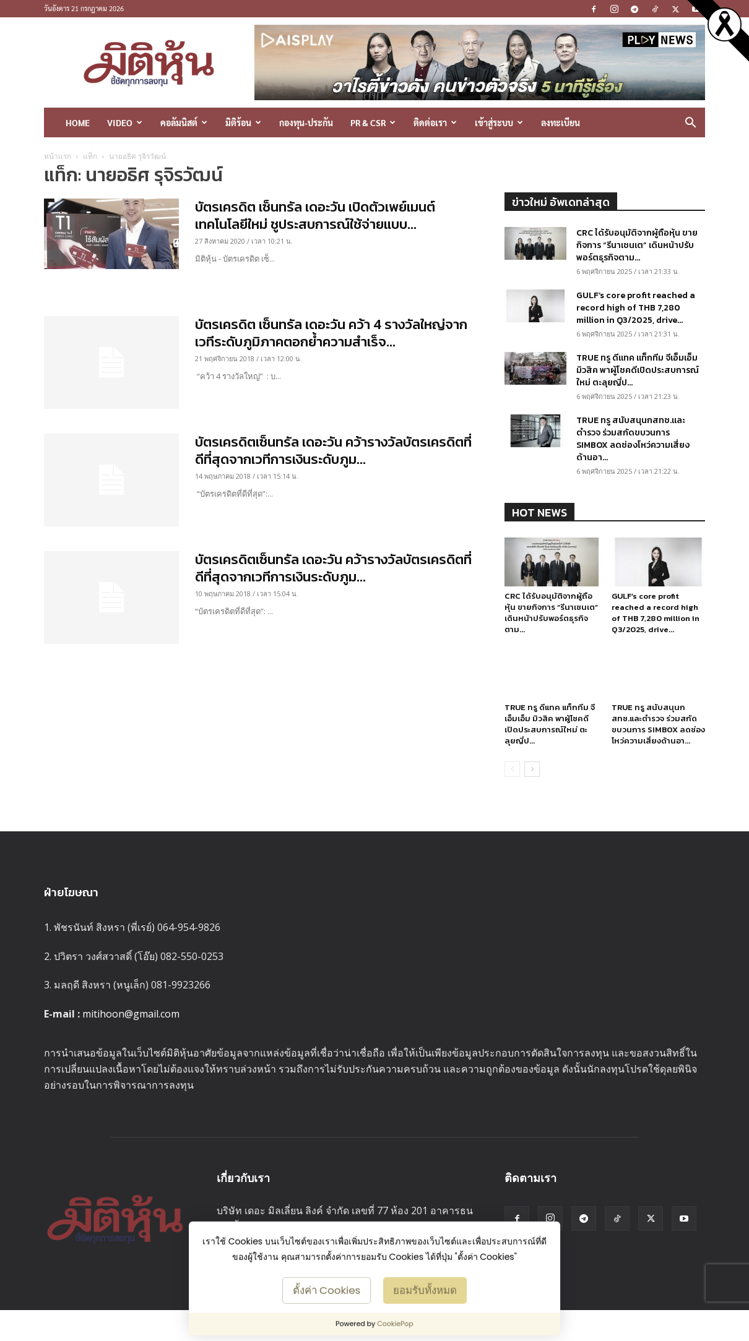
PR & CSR (373, 122)
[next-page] (532, 784)
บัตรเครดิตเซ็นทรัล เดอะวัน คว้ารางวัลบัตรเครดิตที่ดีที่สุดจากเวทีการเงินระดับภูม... (333, 450)
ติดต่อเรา (435, 122)
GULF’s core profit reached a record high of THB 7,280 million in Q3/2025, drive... (635, 308)
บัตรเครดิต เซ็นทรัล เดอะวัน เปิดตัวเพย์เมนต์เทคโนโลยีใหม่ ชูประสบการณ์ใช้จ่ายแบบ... (315, 215)
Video (124, 122)
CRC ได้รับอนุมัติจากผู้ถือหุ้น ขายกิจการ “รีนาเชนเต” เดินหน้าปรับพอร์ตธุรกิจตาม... (637, 245)
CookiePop (395, 1324)
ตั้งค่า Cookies (327, 1289)
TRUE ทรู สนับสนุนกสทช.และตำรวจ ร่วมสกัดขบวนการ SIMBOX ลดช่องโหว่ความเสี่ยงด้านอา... (633, 439)
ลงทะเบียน (560, 122)
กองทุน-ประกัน (306, 122)
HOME (78, 122)
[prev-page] (512, 784)
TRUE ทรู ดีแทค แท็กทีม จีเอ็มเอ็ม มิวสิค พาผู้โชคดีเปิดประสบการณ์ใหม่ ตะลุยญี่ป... (637, 370)
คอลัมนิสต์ (183, 122)
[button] (690, 123)
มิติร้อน (243, 122)
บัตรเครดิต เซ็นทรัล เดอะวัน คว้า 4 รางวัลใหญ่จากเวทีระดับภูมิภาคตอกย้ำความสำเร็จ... (331, 333)
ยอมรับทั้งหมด (425, 1289)
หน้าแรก (57, 156)
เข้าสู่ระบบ (499, 122)
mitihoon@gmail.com (131, 1029)
